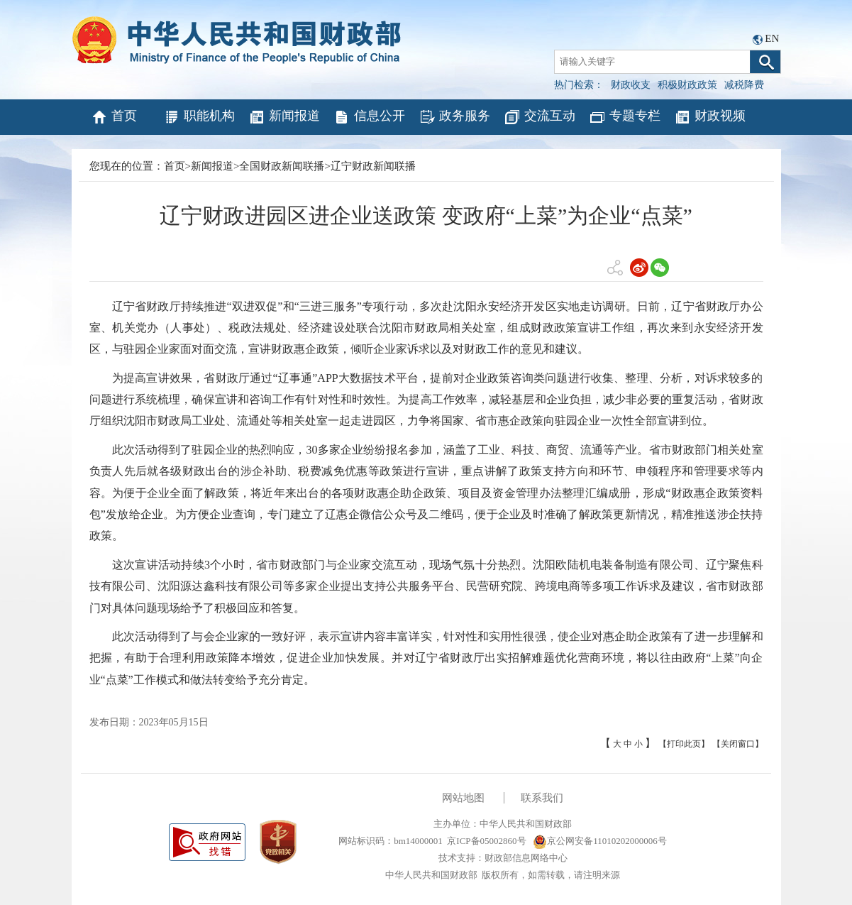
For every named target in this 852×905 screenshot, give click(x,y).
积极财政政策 (687, 84)
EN (772, 38)
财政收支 (631, 84)
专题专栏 (624, 117)
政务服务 (454, 117)
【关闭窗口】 (737, 744)
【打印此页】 (683, 744)
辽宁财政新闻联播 (373, 166)
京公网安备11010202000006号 (600, 840)
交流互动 (539, 117)
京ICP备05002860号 (486, 840)
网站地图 (463, 797)
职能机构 (199, 117)
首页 (114, 117)
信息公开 (369, 117)
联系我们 (542, 797)
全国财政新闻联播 (281, 166)
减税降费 (744, 84)
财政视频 (710, 117)
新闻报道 (284, 117)
